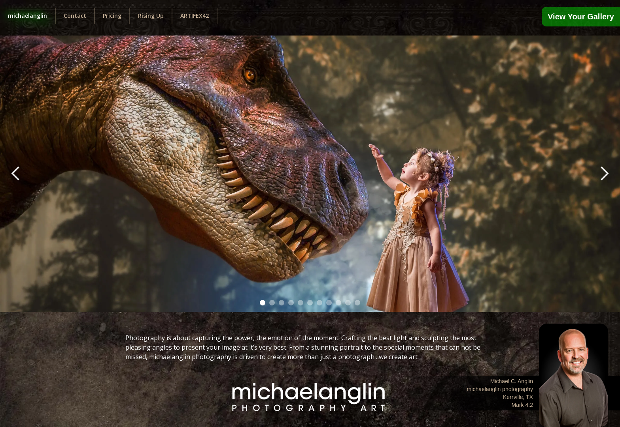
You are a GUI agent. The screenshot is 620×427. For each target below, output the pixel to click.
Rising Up (151, 15)
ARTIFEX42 (194, 15)
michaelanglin (27, 15)
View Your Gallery (581, 16)
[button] (16, 174)
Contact (75, 15)
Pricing (112, 15)
